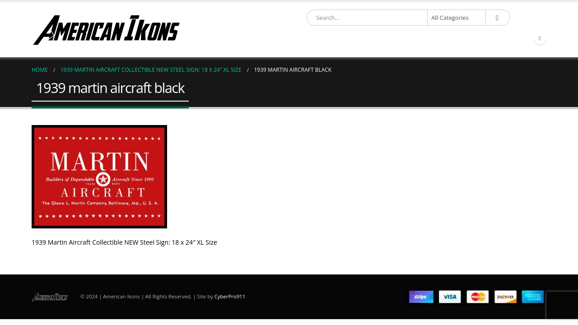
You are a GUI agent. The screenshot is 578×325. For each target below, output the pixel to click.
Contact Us (464, 38)
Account (417, 38)
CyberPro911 (229, 296)
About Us (378, 38)
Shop (255, 38)
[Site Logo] (106, 30)
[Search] (497, 17)
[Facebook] (539, 38)
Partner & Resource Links (314, 38)
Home (227, 38)
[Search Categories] (456, 17)
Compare (507, 38)
